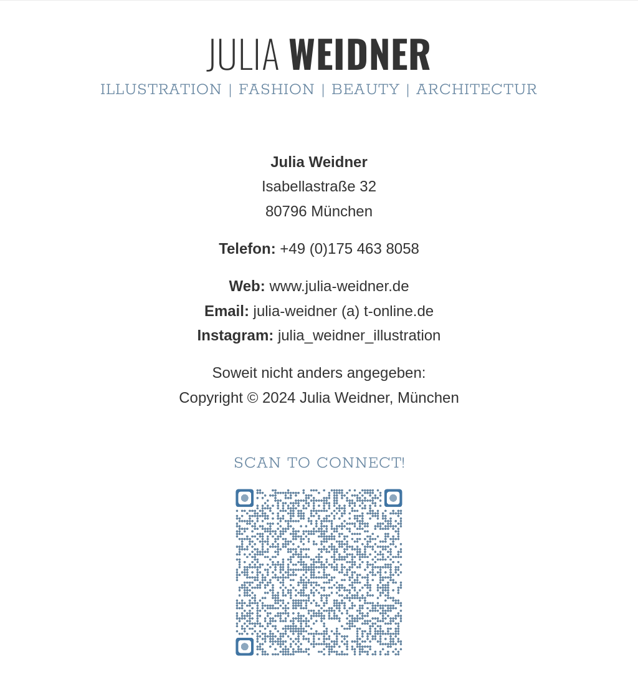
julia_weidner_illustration (359, 335)
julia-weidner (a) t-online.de (344, 310)
